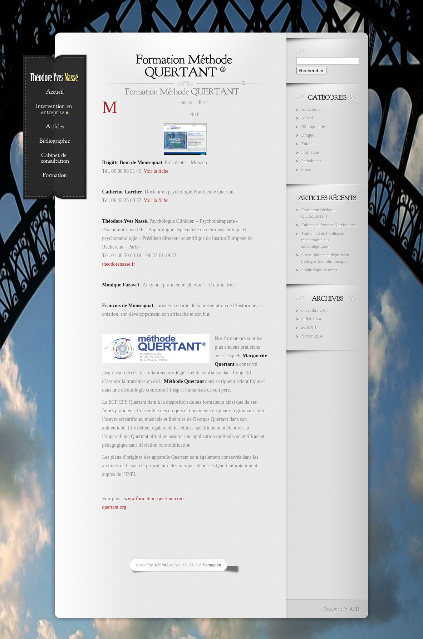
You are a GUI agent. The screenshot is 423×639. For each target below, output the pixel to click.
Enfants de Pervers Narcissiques (328, 224)
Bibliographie (313, 126)
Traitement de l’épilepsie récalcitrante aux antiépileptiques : (322, 240)
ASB (354, 609)
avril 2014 (310, 327)
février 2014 (312, 336)
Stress (306, 169)
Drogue (307, 135)
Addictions (310, 109)
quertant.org (114, 507)
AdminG (161, 564)
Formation (212, 564)
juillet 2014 (311, 318)
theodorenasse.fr (118, 264)
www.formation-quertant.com (153, 498)
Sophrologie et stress (319, 269)
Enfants (308, 143)
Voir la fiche (156, 171)
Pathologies (311, 160)
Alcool (307, 118)
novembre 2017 (314, 310)
